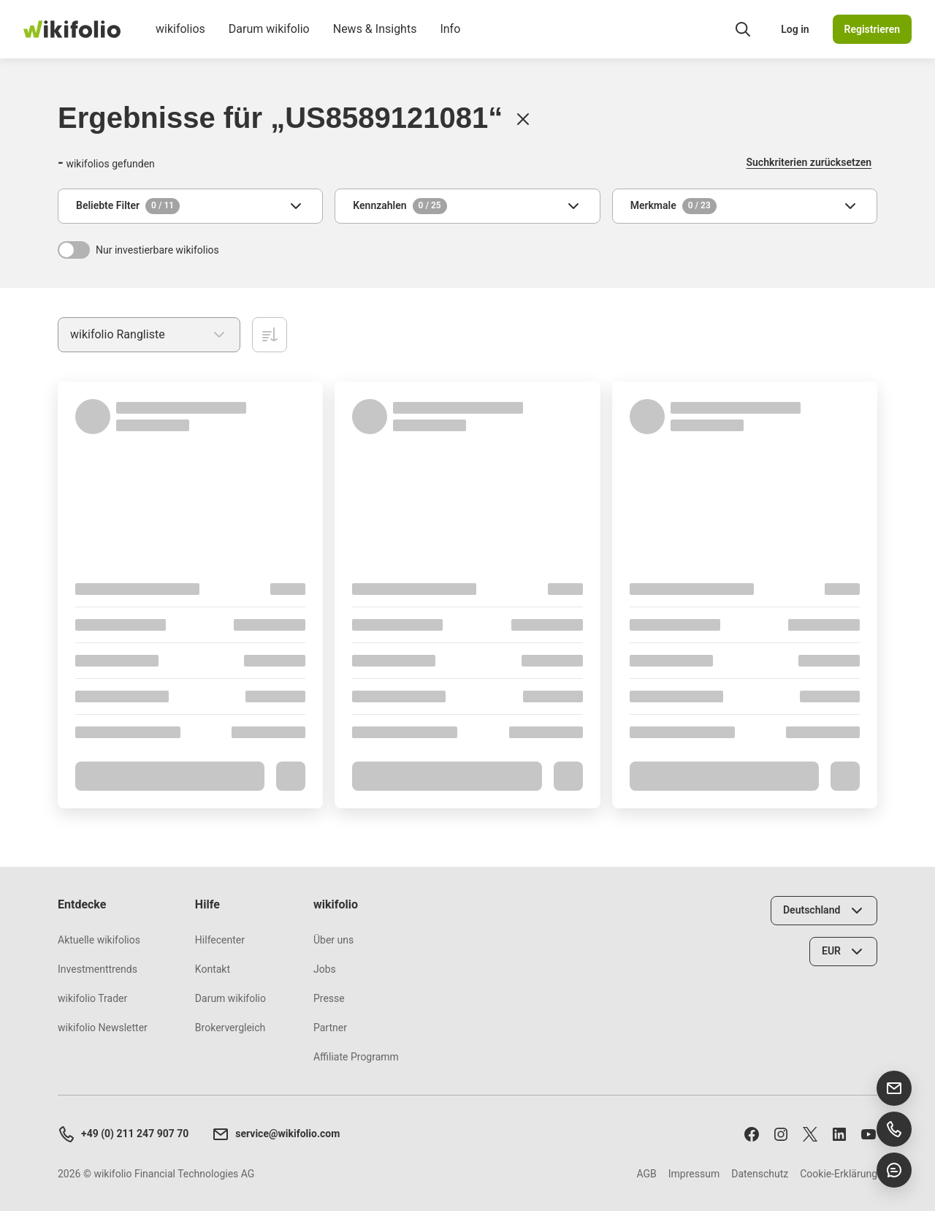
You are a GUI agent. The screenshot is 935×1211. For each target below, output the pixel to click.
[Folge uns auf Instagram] (781, 1134)
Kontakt (212, 969)
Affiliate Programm (356, 1057)
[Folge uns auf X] (810, 1134)
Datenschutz (759, 1174)
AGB (646, 1174)
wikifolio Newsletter (103, 1027)
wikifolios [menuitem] (180, 40)
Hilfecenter (220, 940)
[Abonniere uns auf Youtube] (868, 1134)
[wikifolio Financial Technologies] (72, 29)
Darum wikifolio (230, 998)
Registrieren (872, 29)
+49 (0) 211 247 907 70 (123, 1134)
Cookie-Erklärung (838, 1174)
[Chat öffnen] (894, 1170)
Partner (330, 1027)
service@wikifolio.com (276, 1134)
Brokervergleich (230, 1027)
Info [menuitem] (450, 40)
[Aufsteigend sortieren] (269, 334)
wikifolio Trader (92, 998)
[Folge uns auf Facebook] (751, 1134)
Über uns (333, 940)
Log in (795, 29)
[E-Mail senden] (894, 1088)
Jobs (324, 969)
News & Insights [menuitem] (375, 40)
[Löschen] (523, 119)
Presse (329, 998)
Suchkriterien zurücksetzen (809, 162)
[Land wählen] (824, 910)
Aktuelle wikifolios (99, 940)
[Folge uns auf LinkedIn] (839, 1134)
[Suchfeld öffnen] (742, 29)
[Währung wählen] (843, 951)
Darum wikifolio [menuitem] (269, 40)
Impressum (694, 1174)
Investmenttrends (97, 969)
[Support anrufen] (894, 1129)
